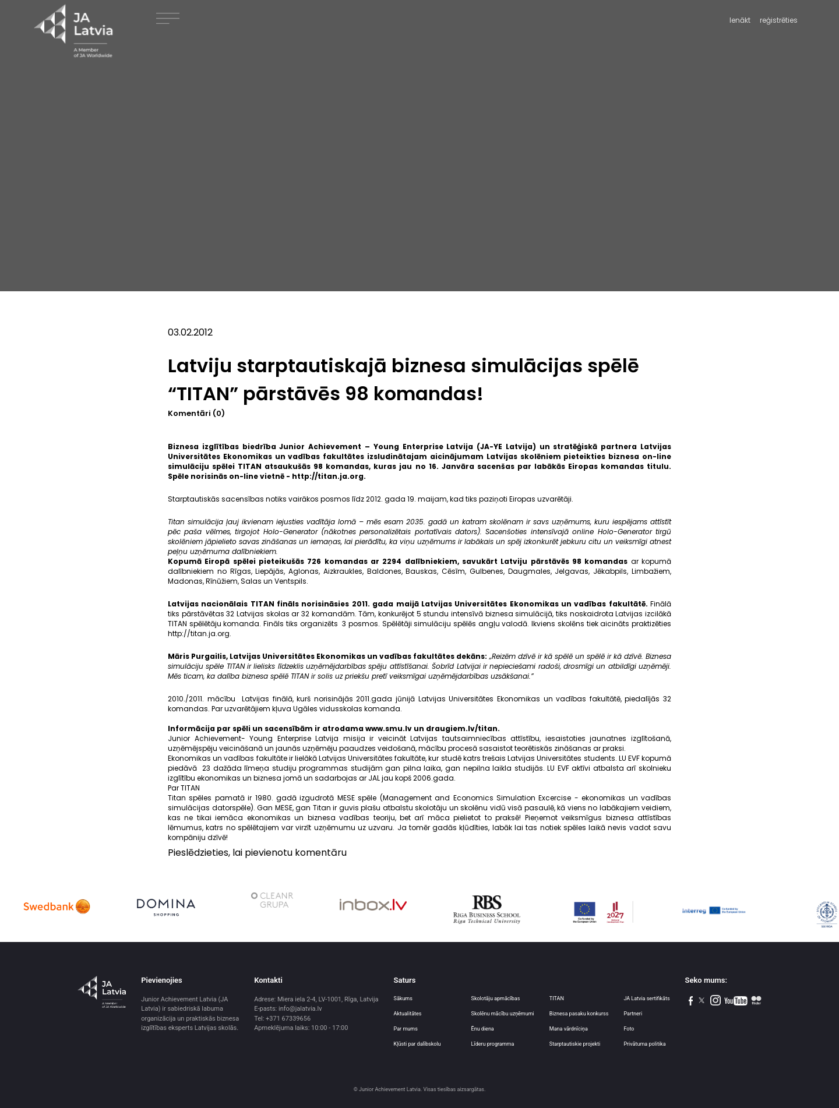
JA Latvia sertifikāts (646, 998)
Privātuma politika (644, 1044)
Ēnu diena (482, 1029)
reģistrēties (779, 20)
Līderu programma (492, 1044)
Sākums (403, 998)
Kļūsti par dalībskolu (417, 1044)
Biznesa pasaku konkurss (579, 1014)
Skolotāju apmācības (495, 998)
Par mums (406, 1029)
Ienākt (739, 20)
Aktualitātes (408, 1014)
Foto (628, 1029)
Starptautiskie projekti (574, 1044)
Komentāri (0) (196, 413)
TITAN (556, 998)
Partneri (632, 1014)
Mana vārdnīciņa (568, 1029)
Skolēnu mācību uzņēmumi (502, 1014)
